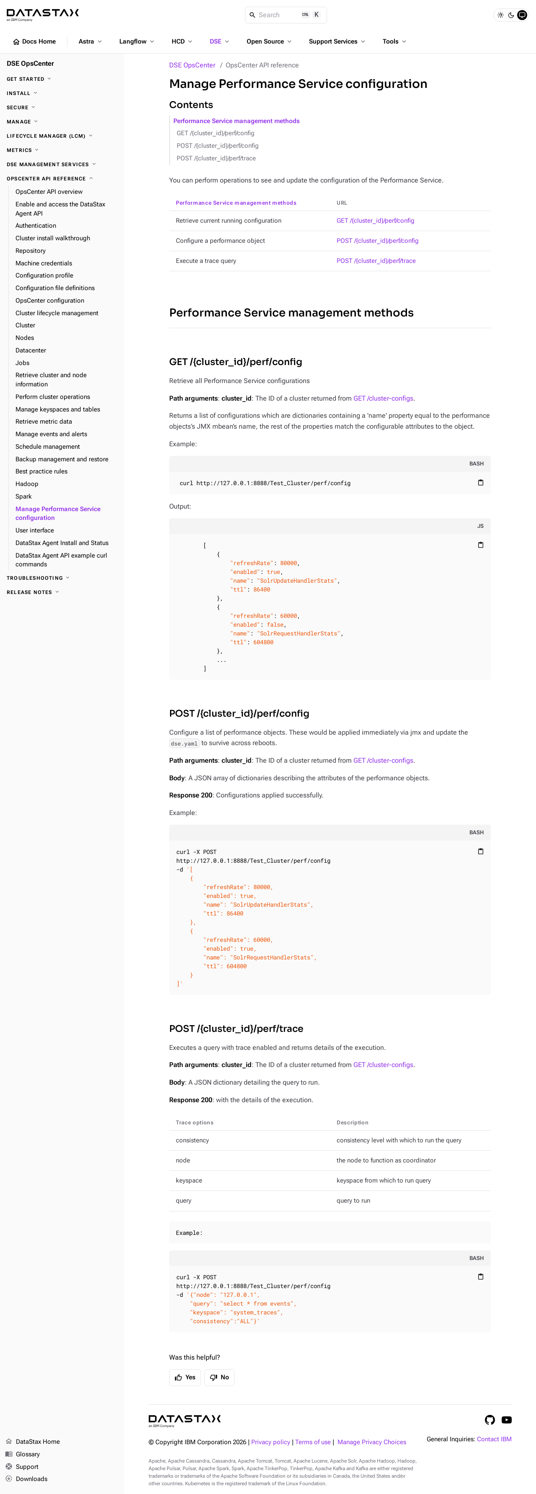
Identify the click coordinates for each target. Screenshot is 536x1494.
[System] (522, 15)
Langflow (137, 41)
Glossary (22, 1454)
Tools (395, 41)
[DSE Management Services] (62, 164)
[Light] (500, 15)
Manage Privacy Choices (372, 1442)
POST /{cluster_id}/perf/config (218, 145)
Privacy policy (270, 1442)
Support (22, 1467)
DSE (220, 41)
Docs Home (34, 42)
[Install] (62, 93)
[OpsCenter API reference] (62, 179)
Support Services (338, 41)
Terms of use (313, 1442)
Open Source (270, 41)
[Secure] (62, 107)
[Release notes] (62, 592)
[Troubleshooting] (62, 578)
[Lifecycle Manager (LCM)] (62, 136)
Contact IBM (494, 1439)
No (219, 1377)
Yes (185, 1377)
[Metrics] (62, 150)
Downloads (26, 1479)
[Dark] (511, 15)
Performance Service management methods (236, 121)
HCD (183, 41)
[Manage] (62, 122)
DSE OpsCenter (192, 65)
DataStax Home (32, 1442)
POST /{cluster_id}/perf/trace (216, 158)
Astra (91, 41)
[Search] (286, 15)
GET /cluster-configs (383, 398)
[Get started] (62, 79)
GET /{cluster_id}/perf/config (216, 133)
